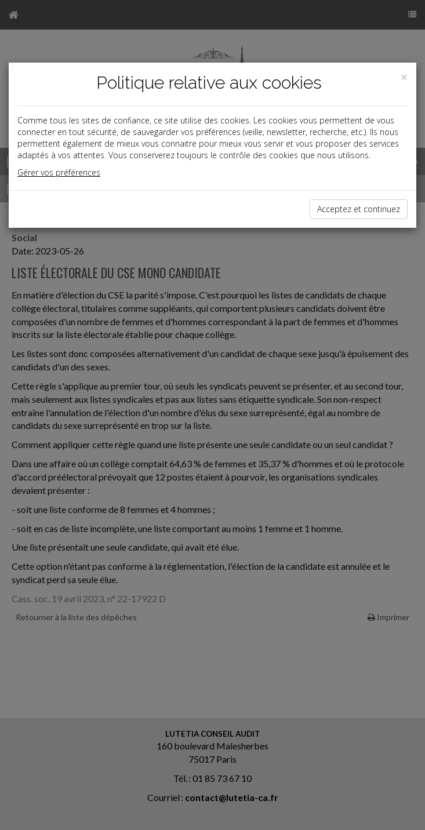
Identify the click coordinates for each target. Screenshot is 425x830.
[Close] (404, 77)
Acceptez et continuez (358, 208)
